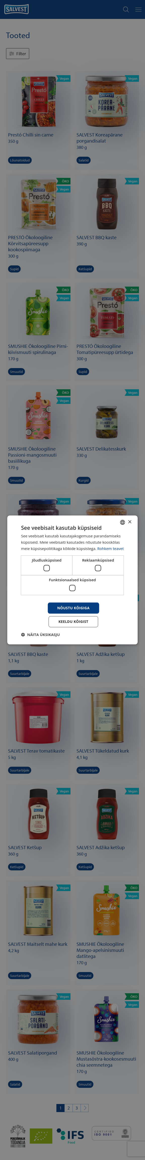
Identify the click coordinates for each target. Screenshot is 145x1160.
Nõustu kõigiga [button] (73, 607)
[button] (40, 634)
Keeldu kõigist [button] (73, 621)
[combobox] (122, 522)
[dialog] (72, 579)
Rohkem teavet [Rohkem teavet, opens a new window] (110, 548)
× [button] (129, 522)
